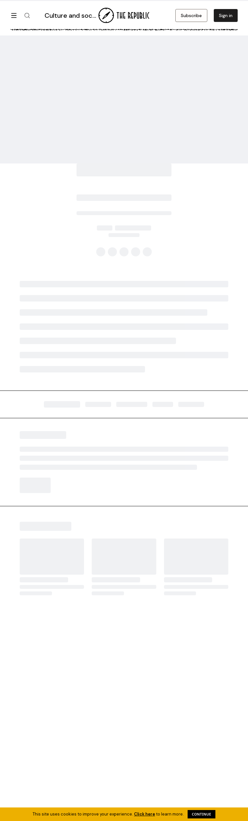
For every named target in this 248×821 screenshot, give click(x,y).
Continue (201, 814)
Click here (144, 814)
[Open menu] (13, 15)
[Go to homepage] (124, 15)
